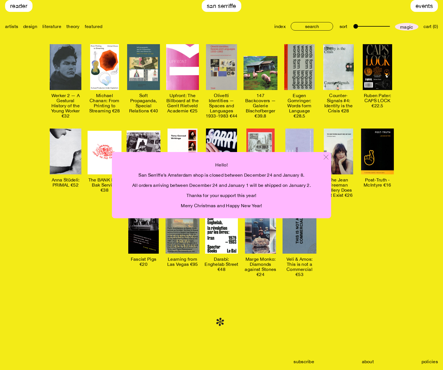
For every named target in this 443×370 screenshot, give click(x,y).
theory (73, 26)
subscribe (304, 361)
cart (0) (431, 26)
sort (343, 26)
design (30, 26)
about (368, 361)
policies (430, 361)
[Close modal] (326, 158)
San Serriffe (221, 6)
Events (424, 6)
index (280, 26)
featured (93, 26)
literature (51, 26)
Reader (18, 6)
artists (11, 26)
